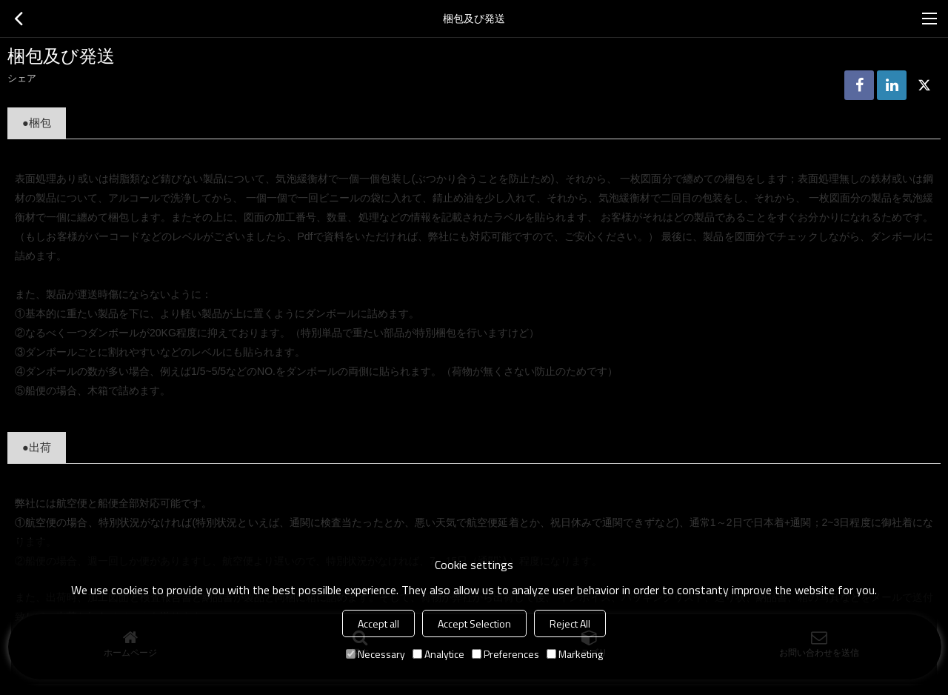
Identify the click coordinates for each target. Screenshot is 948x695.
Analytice (438, 654)
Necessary (375, 654)
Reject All (570, 623)
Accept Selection (474, 623)
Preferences (505, 654)
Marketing (575, 654)
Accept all (378, 623)
